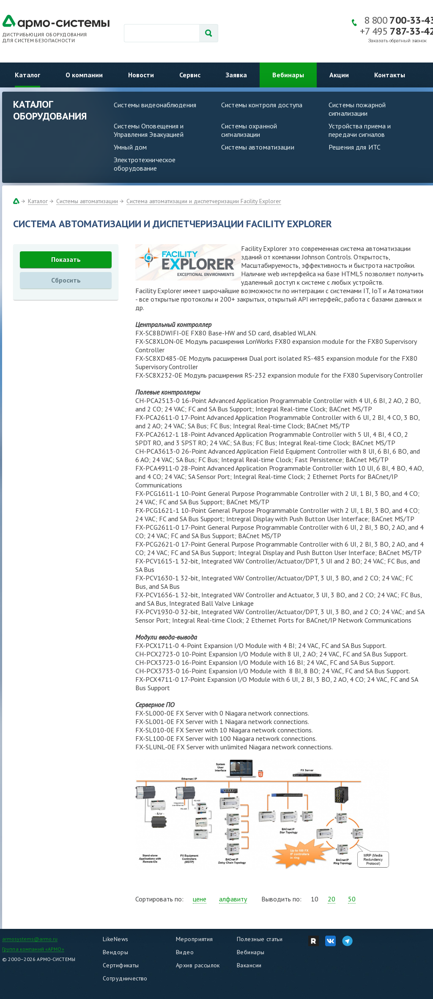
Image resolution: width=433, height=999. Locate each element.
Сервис (189, 75)
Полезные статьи (259, 939)
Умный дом (130, 147)
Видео (185, 952)
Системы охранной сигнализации (249, 130)
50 (352, 899)
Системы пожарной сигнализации (357, 109)
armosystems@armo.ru (30, 939)
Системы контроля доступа (261, 105)
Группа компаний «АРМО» (33, 949)
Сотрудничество (125, 978)
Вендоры (115, 952)
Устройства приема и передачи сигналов (360, 130)
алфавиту (233, 899)
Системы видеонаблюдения (155, 105)
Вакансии (249, 965)
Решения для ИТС (355, 147)
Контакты (389, 75)
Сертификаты (121, 965)
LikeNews (115, 939)
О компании (84, 75)
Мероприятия (194, 939)
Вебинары (288, 75)
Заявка (236, 75)
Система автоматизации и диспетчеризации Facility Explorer (203, 201)
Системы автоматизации (257, 147)
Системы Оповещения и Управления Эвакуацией (149, 130)
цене (199, 899)
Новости (141, 75)
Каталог (27, 75)
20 (331, 899)
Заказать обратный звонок (397, 41)
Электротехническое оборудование (144, 163)
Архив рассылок (198, 965)
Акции (339, 75)
